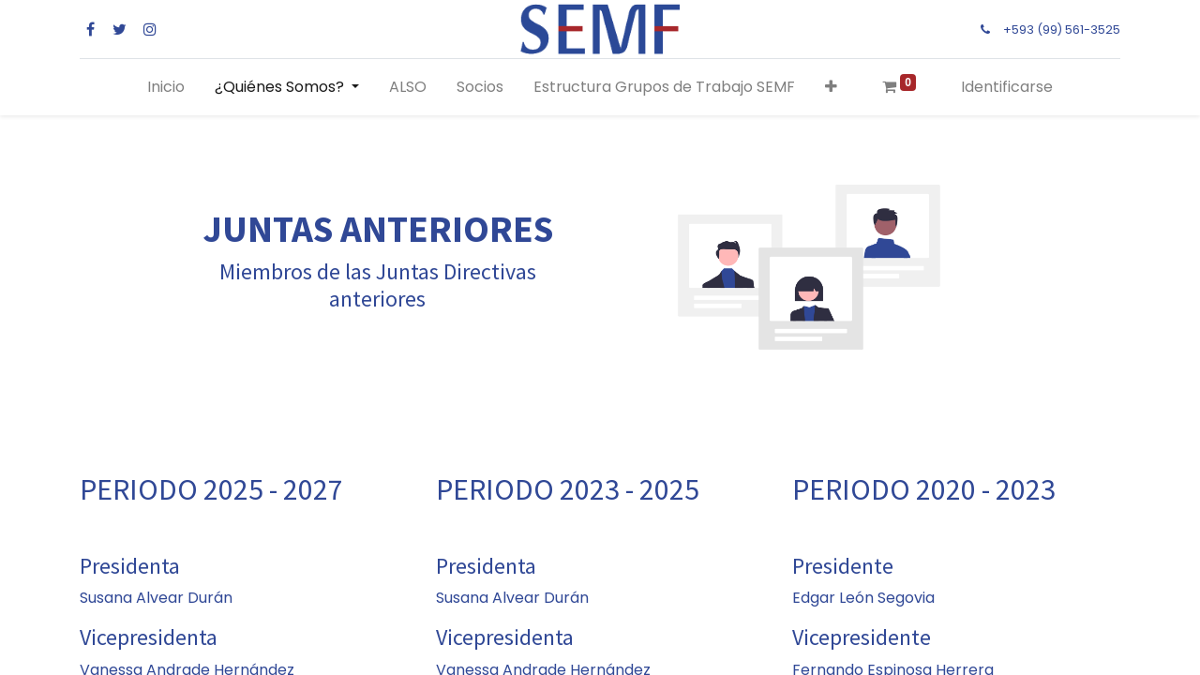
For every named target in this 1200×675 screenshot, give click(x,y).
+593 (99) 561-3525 (1061, 30)
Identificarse (1007, 87)
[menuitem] (166, 87)
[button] (831, 87)
